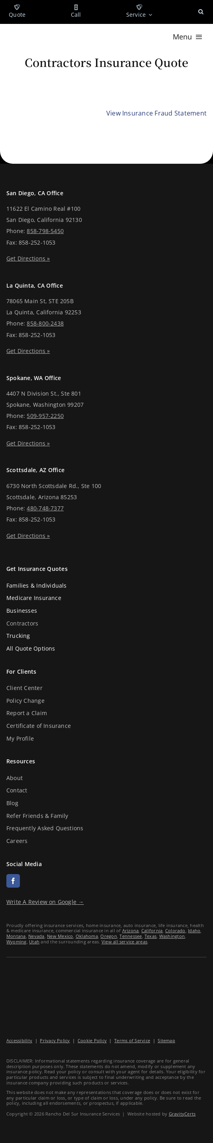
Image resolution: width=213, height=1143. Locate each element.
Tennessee (130, 936)
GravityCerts (182, 1114)
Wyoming (16, 942)
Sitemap (166, 1040)
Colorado (175, 930)
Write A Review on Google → (45, 902)
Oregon (108, 936)
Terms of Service (132, 1040)
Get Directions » (28, 258)
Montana (16, 936)
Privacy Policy (55, 1040)
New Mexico (60, 936)
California (151, 930)
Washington (172, 936)
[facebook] (13, 881)
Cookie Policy (92, 1040)
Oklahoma (87, 936)
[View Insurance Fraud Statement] (156, 113)
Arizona (130, 930)
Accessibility (19, 1040)
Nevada (36, 936)
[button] (201, 12)
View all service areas (124, 942)
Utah (34, 942)
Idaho (194, 930)
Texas (150, 936)
